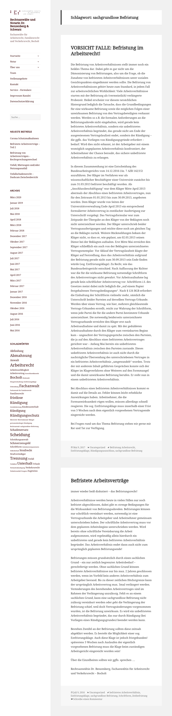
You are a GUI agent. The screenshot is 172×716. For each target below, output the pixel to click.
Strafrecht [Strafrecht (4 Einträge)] (26, 450)
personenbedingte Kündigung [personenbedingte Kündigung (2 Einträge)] (21, 423)
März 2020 (15, 197)
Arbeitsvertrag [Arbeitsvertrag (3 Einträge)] (17, 373)
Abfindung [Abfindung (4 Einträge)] (16, 351)
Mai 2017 (15, 269)
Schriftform (125, 695)
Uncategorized (97, 447)
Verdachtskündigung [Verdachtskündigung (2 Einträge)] (17, 468)
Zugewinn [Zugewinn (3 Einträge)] (33, 470)
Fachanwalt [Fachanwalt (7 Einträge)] (29, 385)
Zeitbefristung (139, 695)
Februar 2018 (17, 230)
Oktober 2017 (17, 241)
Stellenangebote (18, 78)
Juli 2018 (14, 208)
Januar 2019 (16, 202)
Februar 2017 (17, 286)
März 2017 (15, 280)
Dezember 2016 (18, 297)
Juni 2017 (15, 263)
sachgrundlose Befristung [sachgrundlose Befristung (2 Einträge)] (29, 426)
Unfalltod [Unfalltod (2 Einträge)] (13, 464)
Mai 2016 (15, 330)
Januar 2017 (16, 291)
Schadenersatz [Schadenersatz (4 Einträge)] (19, 429)
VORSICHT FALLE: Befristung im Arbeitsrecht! (107, 51)
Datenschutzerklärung (22, 101)
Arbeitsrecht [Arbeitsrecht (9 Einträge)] (22, 365)
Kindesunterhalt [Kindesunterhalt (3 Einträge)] (30, 406)
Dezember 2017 (18, 236)
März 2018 (15, 225)
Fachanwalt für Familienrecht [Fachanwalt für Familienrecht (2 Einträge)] (20, 390)
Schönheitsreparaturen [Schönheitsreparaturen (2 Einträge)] (30, 447)
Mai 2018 (15, 214)
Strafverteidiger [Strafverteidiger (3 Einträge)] (18, 454)
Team (13, 72)
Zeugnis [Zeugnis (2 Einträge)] (24, 471)
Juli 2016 (14, 319)
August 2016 (16, 313)
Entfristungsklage (80, 450)
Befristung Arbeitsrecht (122, 447)
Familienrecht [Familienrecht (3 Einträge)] (17, 393)
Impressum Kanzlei (20, 95)
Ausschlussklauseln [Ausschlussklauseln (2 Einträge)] (32, 373)
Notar (13, 61)
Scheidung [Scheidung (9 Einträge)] (20, 434)
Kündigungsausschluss (102, 450)
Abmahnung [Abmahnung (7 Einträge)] (21, 355)
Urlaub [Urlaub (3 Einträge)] (36, 463)
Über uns (15, 67)
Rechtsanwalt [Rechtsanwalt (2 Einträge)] (15, 426)
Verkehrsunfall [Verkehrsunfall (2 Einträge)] (15, 471)
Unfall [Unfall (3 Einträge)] (31, 458)
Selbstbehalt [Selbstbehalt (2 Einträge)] (14, 451)
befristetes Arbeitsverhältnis (125, 692)
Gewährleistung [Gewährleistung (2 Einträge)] (16, 407)
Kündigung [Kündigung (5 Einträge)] (17, 411)
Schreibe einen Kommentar (87, 699)
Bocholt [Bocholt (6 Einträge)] (16, 377)
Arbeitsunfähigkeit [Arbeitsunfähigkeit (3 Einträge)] (19, 369)
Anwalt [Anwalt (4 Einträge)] (14, 360)
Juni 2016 (15, 324)
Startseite (15, 55)
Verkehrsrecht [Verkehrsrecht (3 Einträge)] (33, 467)
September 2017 (18, 247)
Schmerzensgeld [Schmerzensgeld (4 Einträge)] (20, 443)
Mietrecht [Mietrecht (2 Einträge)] (13, 420)
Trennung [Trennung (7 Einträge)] (18, 458)
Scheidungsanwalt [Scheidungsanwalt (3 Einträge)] (19, 439)
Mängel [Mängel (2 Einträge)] (31, 420)
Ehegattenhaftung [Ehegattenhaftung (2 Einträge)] (16, 382)
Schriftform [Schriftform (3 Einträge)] (16, 446)
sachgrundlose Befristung (128, 450)
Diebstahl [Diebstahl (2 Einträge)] (26, 378)
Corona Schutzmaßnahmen (24, 138)
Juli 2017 (14, 258)
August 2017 (16, 252)
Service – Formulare (20, 90)
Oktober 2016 (17, 308)
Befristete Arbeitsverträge (100, 480)
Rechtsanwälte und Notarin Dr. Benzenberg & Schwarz (22, 24)
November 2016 (18, 302)
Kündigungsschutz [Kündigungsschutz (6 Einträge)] (24, 415)
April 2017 (15, 275)
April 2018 (15, 219)
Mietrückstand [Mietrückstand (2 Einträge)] (23, 420)
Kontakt (14, 84)
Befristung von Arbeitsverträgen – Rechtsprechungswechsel (23, 156)
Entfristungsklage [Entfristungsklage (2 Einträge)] (30, 382)
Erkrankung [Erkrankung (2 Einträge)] (14, 387)
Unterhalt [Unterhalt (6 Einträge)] (24, 463)
